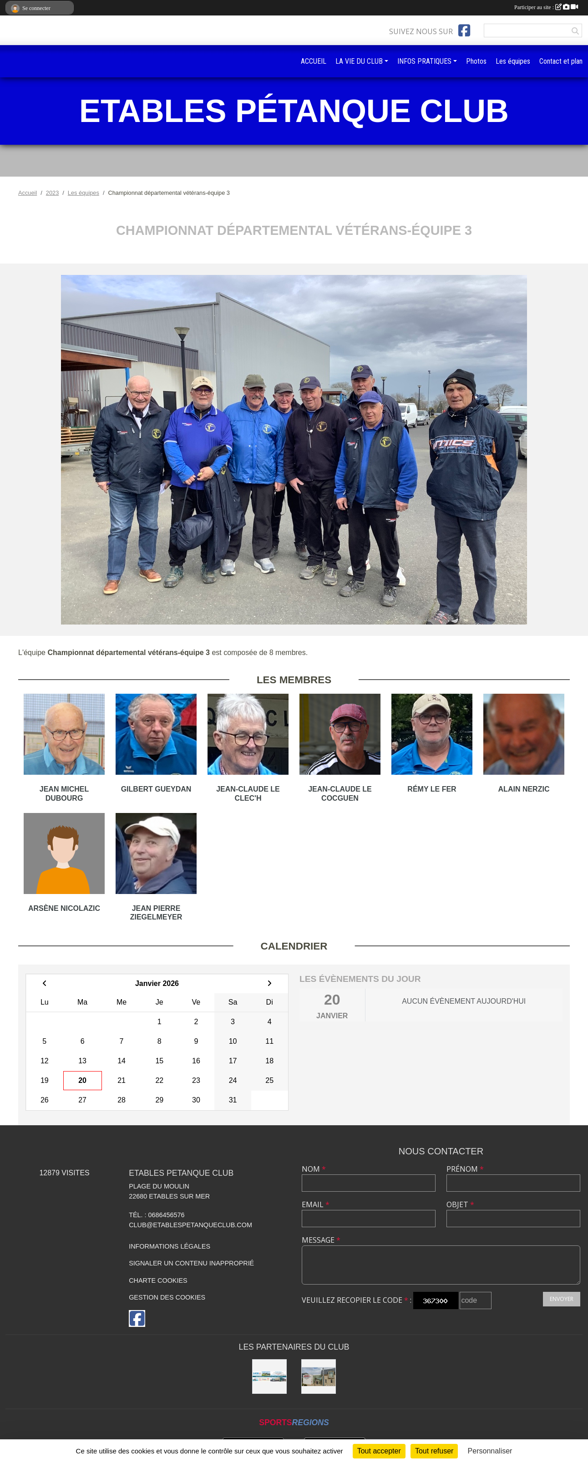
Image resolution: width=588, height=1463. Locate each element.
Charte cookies (158, 1280)
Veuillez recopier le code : (356, 1300)
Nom (314, 1169)
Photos (476, 61)
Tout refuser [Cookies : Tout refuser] (434, 1451)
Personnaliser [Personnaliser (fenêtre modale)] (490, 1451)
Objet (460, 1204)
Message (321, 1240)
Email (315, 1204)
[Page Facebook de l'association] (464, 30)
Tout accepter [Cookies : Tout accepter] (379, 1451)
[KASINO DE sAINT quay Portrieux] (318, 1376)
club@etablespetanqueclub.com (190, 1225)
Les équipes (513, 61)
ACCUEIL (313, 61)
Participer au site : (546, 7)
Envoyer (561, 1299)
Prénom (465, 1169)
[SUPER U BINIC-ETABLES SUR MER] (269, 1376)
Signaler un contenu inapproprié (191, 1263)
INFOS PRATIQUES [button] (424, 61)
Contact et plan (561, 61)
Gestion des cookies (167, 1297)
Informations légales (169, 1246)
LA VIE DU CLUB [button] (359, 61)
